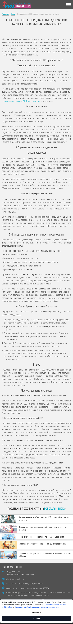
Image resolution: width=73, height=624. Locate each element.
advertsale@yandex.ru (15, 579)
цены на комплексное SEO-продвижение (21, 101)
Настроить (36, 612)
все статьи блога (54, 509)
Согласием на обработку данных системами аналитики (37, 607)
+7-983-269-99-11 (13, 572)
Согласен (36, 618)
